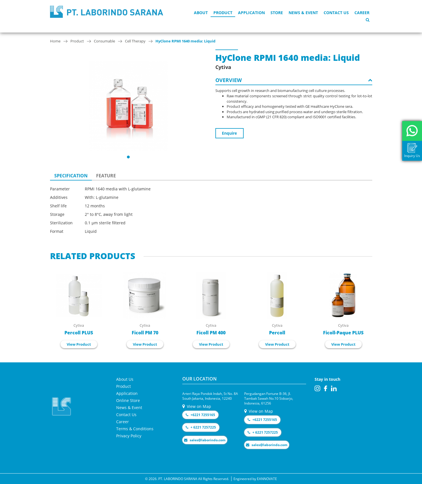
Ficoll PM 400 (211, 333)
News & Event (303, 12)
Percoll (277, 333)
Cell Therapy (135, 41)
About (201, 12)
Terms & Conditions (134, 428)
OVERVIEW (293, 80)
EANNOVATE (267, 478)
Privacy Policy (128, 435)
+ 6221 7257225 (201, 427)
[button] (128, 157)
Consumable (104, 41)
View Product (79, 344)
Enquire (229, 133)
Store (276, 12)
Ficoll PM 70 (145, 333)
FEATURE (106, 176)
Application (251, 12)
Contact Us (336, 12)
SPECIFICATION (71, 176)
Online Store (128, 400)
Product (222, 12)
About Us (124, 379)
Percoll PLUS (78, 333)
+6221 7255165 (200, 414)
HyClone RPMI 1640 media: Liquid (185, 41)
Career (361, 12)
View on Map (196, 406)
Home (55, 41)
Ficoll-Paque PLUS (343, 333)
